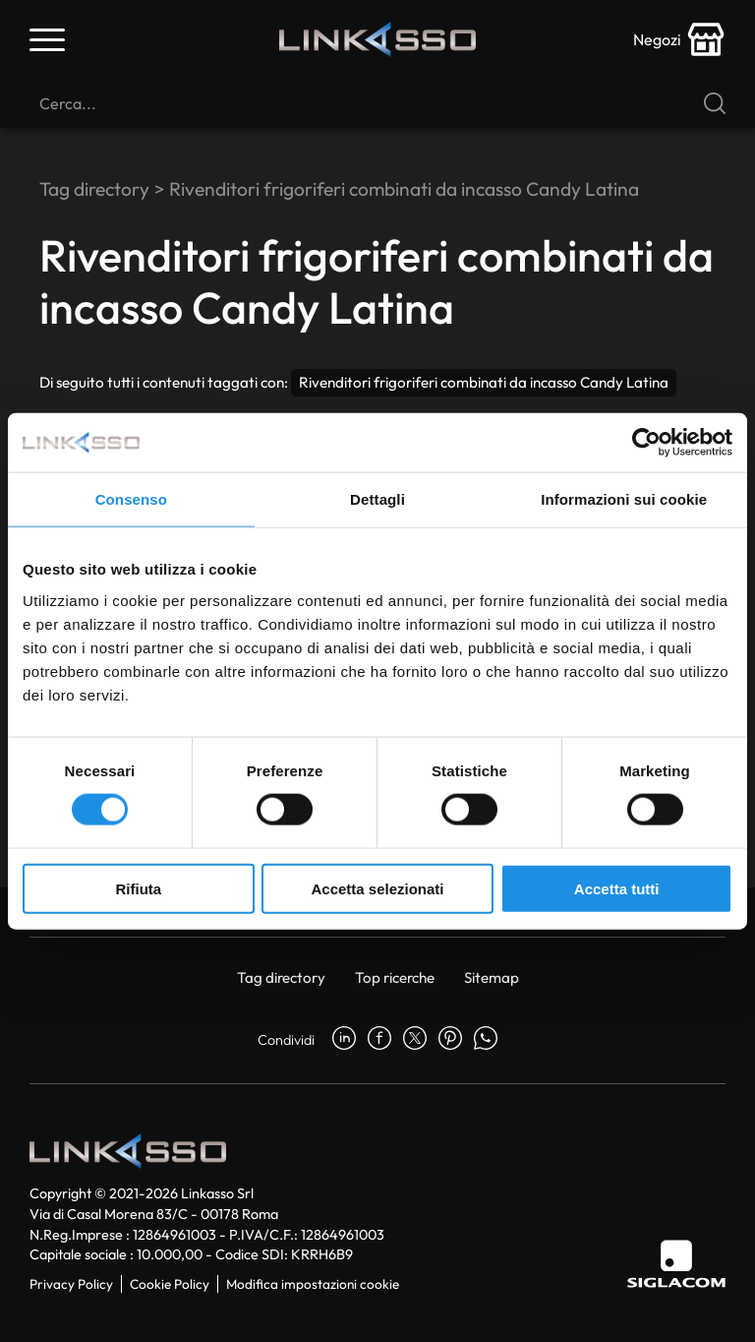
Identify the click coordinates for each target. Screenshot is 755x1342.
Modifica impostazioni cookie (312, 1284)
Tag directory (94, 189)
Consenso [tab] (131, 499)
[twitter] (415, 1040)
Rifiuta (138, 888)
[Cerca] (377, 103)
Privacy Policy (71, 1284)
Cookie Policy (169, 1284)
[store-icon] (679, 39)
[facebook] (379, 1040)
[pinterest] (450, 1040)
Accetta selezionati (377, 888)
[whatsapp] (485, 1040)
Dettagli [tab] (377, 499)
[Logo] (377, 39)
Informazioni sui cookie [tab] (624, 499)
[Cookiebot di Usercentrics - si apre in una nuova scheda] (646, 443)
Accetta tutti (617, 888)
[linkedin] (344, 1040)
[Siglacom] (676, 1264)
